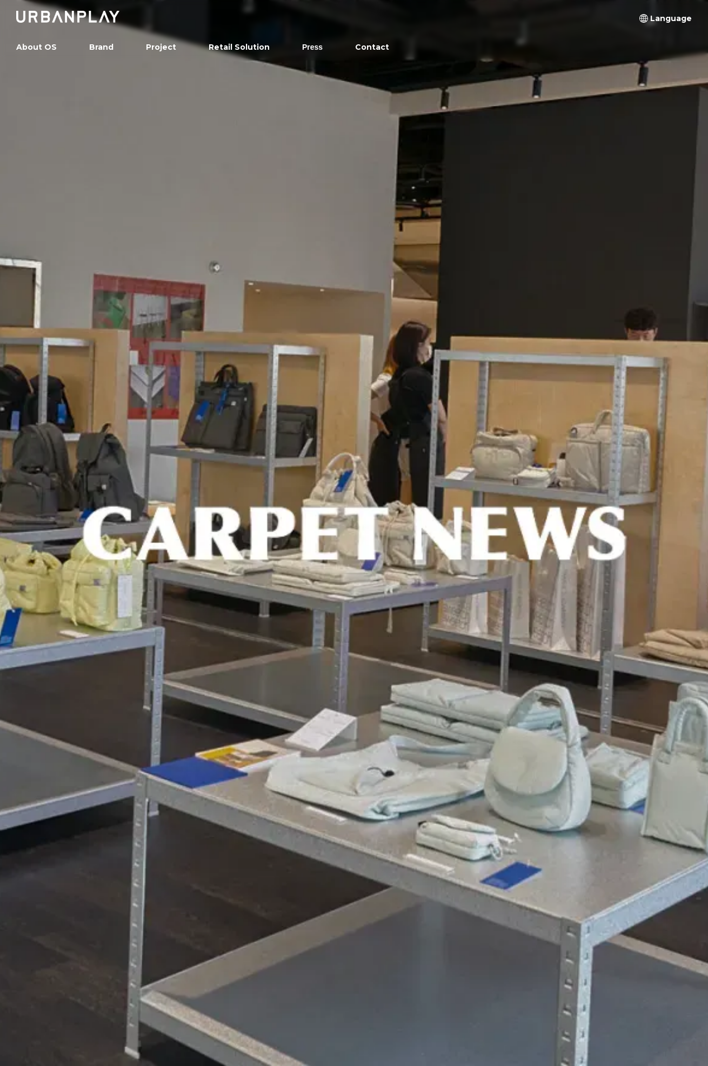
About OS (36, 47)
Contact (372, 47)
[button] (671, 18)
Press (312, 47)
